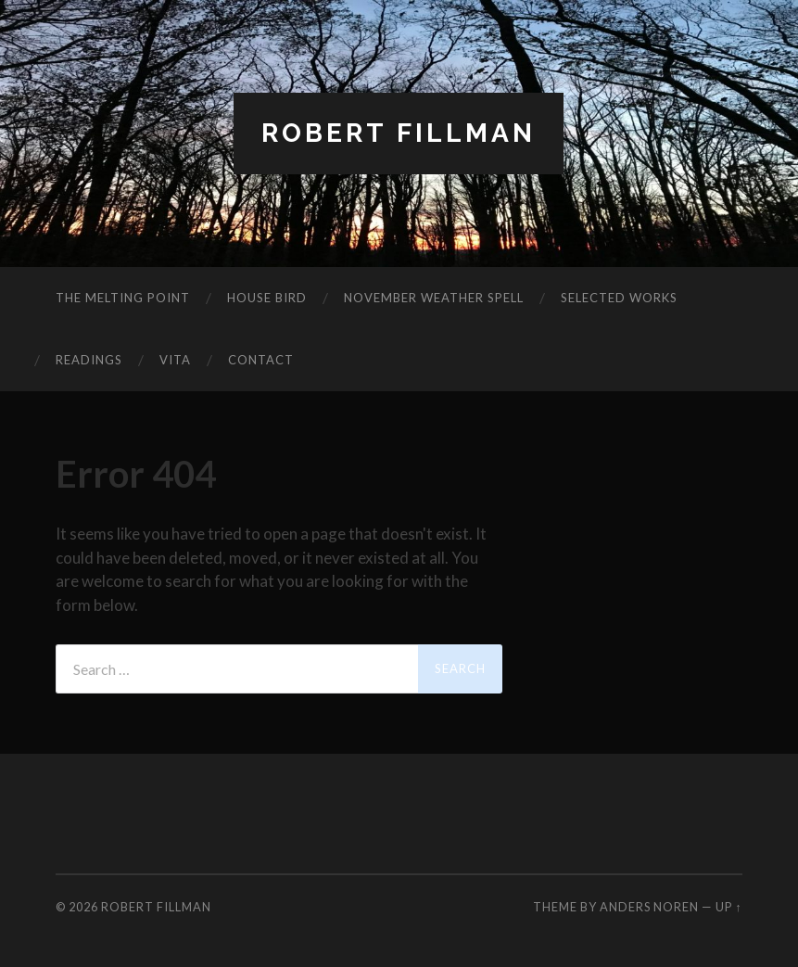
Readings (89, 359)
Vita (175, 359)
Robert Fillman (398, 133)
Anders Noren (649, 906)
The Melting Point (123, 297)
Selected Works (619, 297)
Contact (261, 359)
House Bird (267, 297)
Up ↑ (728, 906)
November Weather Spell (434, 297)
